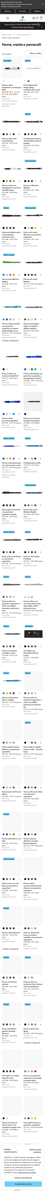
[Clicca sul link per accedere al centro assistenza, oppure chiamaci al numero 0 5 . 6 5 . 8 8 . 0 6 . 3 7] (34, 18)
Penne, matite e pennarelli (11, 38)
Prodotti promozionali (22, 34)
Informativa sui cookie (27, 1172)
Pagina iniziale (6, 34)
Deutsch (7, 11)
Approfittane (29, 27)
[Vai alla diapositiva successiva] (42, 26)
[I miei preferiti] (37, 18)
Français (22, 11)
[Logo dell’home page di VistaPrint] (22, 18)
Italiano (37, 11)
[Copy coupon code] (38, 24)
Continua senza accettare (35, 1150)
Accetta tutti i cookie (23, 1184)
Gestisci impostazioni (23, 1178)
